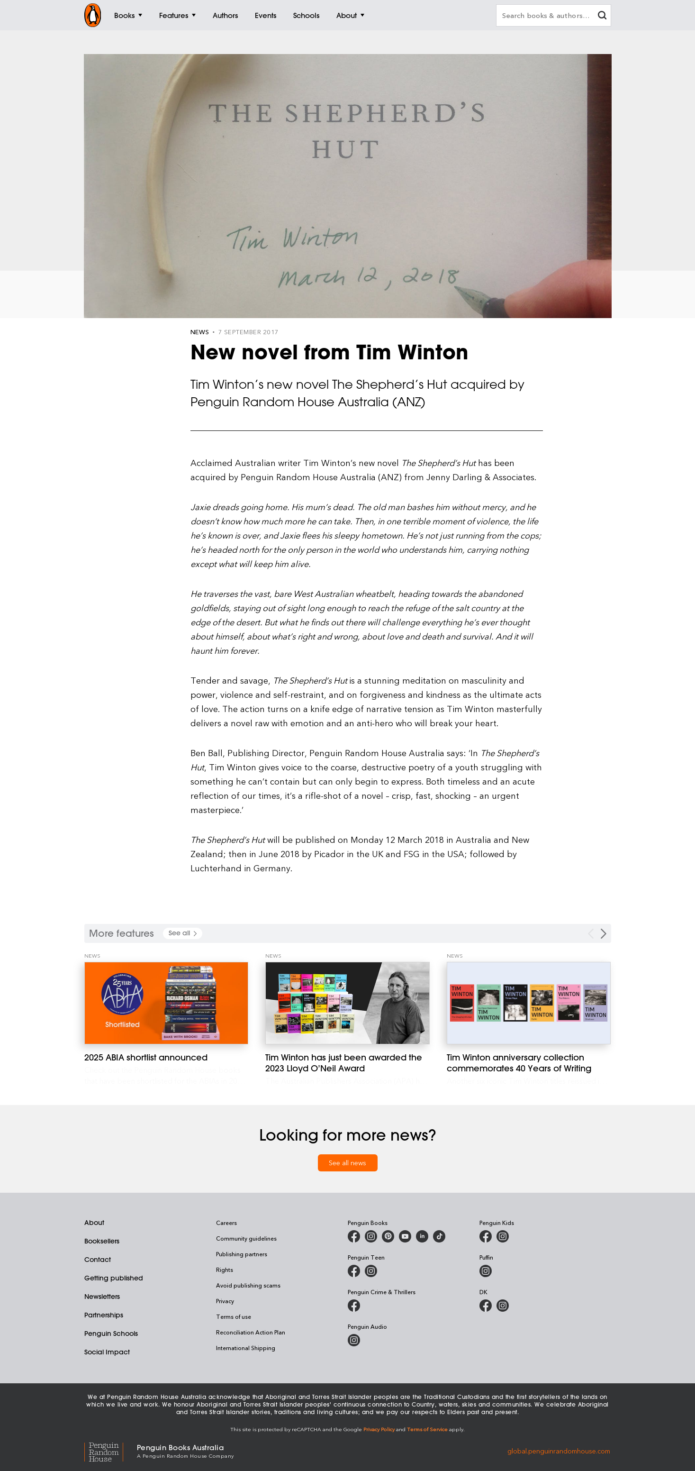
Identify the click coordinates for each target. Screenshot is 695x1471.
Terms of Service (427, 1429)
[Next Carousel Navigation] (603, 934)
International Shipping (245, 1347)
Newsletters (102, 1296)
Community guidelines (246, 1238)
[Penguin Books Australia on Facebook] (354, 1236)
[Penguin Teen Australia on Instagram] (371, 1271)
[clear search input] (602, 16)
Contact (97, 1259)
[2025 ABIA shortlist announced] (166, 1003)
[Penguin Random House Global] (110, 1450)
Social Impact (107, 1352)
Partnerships (103, 1315)
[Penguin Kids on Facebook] (485, 1236)
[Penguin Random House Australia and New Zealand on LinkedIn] (422, 1236)
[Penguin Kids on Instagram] (502, 1236)
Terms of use (233, 1316)
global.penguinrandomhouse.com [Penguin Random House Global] (558, 1450)
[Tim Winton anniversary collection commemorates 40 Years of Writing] (529, 1003)
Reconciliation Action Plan (250, 1332)
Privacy (225, 1301)
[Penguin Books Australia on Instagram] (371, 1236)
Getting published (113, 1278)
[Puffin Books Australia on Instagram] (485, 1271)
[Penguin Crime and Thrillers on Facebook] (354, 1305)
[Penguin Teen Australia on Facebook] (354, 1271)
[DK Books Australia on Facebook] (485, 1305)
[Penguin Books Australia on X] (388, 1236)
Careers (226, 1222)
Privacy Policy (379, 1429)
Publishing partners (241, 1254)
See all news (347, 1163)
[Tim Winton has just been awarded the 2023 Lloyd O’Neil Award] (347, 1003)
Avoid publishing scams (248, 1285)
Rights (224, 1269)
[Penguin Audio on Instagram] (354, 1340)
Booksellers (101, 1241)
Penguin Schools (111, 1333)
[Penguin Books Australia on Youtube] (405, 1236)
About (94, 1222)
